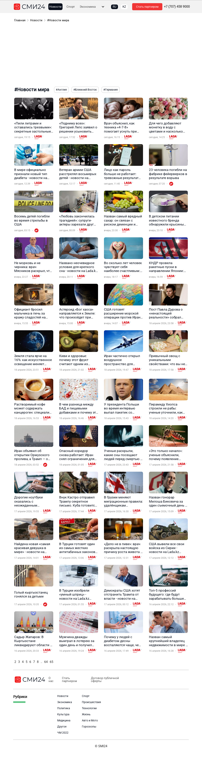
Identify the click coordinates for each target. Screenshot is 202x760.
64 (46, 662)
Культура (63, 714)
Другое (61, 726)
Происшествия (91, 702)
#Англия (61, 89)
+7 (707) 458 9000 (177, 6)
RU (114, 6)
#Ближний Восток (85, 89)
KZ (124, 6)
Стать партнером (147, 6)
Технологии (89, 708)
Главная (19, 20)
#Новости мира (58, 20)
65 (51, 662)
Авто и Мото (90, 720)
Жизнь (86, 714)
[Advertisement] (101, 55)
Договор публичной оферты (104, 680)
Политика (63, 708)
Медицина (63, 720)
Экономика (88, 6)
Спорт (70, 6)
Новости (55, 6)
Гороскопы (89, 726)
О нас (51, 680)
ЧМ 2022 (62, 732)
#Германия (110, 89)
